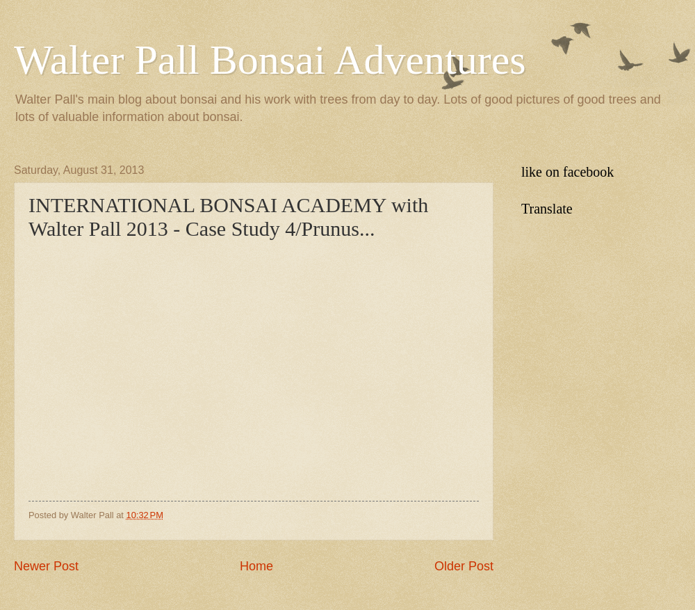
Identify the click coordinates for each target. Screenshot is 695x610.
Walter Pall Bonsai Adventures (270, 60)
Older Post (463, 566)
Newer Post (46, 566)
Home (256, 566)
